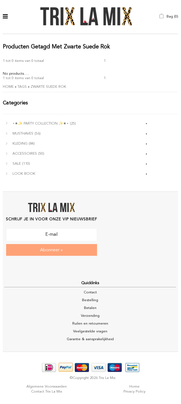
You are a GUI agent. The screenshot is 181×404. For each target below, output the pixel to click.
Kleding (24, 143)
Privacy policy (134, 391)
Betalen (90, 308)
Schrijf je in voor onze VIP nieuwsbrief (51, 219)
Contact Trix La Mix (46, 391)
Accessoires (28, 153)
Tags (22, 87)
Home (8, 87)
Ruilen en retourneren (90, 323)
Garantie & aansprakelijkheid (90, 339)
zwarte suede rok (48, 87)
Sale (21, 164)
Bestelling (90, 300)
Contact (90, 292)
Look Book (24, 174)
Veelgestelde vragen (90, 331)
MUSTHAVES (27, 133)
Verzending (90, 316)
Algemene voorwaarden (46, 386)
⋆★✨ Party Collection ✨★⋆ (44, 123)
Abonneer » (51, 250)
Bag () (168, 16)
